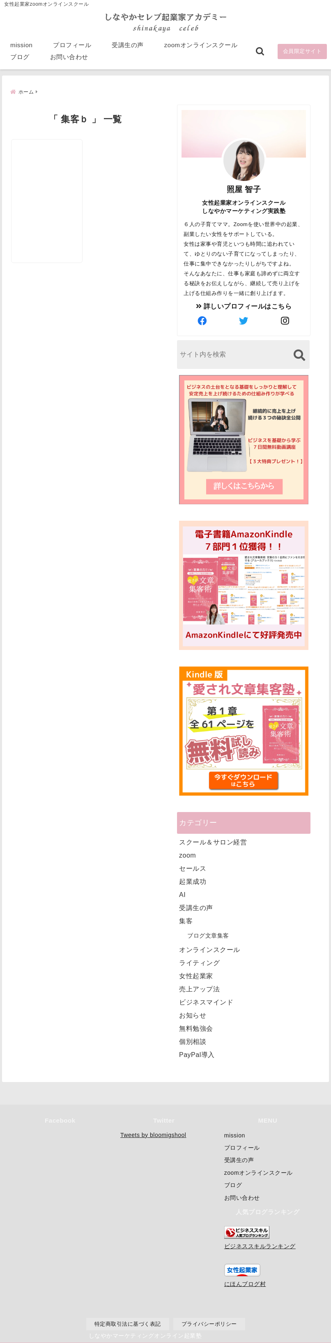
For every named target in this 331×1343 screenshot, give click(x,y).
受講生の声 (128, 45)
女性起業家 (196, 975)
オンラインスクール (209, 948)
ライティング (199, 962)
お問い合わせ (69, 57)
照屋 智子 (244, 188)
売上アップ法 (199, 988)
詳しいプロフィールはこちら (244, 305)
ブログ (20, 57)
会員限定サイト (302, 52)
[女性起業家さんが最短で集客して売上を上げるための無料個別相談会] (47, 178)
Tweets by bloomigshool (153, 1135)
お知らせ (192, 1014)
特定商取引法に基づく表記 (127, 1324)
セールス (192, 867)
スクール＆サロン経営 (213, 841)
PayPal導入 (197, 1053)
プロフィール (72, 45)
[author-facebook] (202, 320)
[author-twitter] (244, 320)
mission (21, 45)
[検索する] (299, 354)
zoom (187, 854)
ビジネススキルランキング (260, 1246)
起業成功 (192, 880)
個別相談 (192, 1040)
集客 (186, 920)
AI (182, 893)
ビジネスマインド (206, 1001)
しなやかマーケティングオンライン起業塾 (145, 1335)
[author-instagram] (285, 320)
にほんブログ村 (245, 1284)
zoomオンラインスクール (200, 45)
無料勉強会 (196, 1027)
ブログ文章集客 (208, 934)
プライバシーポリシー (209, 1324)
